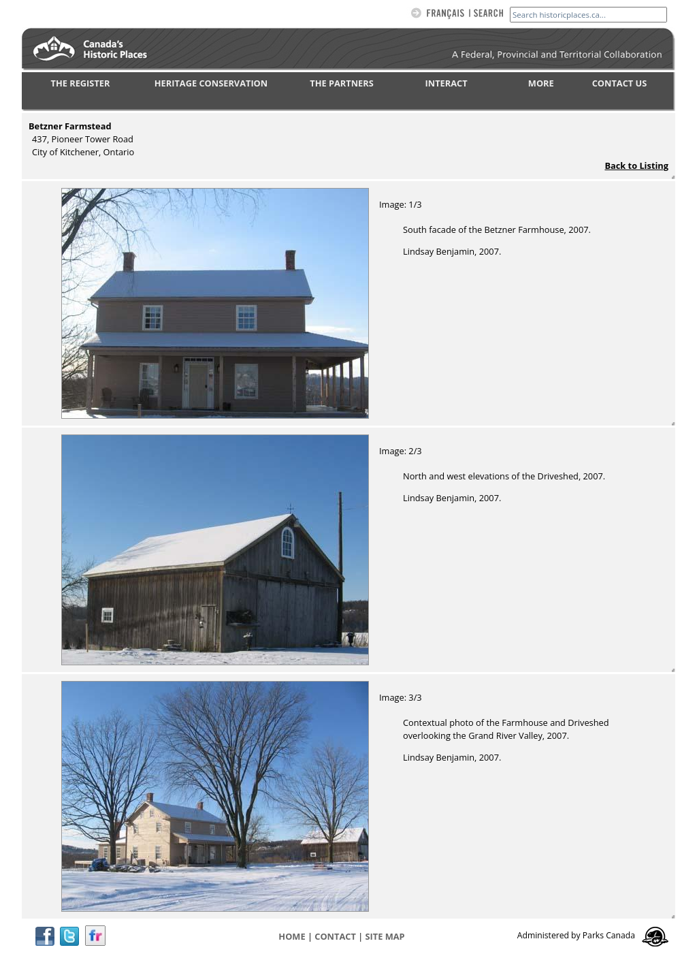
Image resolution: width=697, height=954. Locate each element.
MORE (541, 83)
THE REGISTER (80, 83)
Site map (385, 936)
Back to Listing (636, 165)
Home (291, 936)
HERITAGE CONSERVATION (211, 83)
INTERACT (446, 83)
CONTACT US (619, 83)
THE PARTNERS (341, 83)
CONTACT (335, 936)
